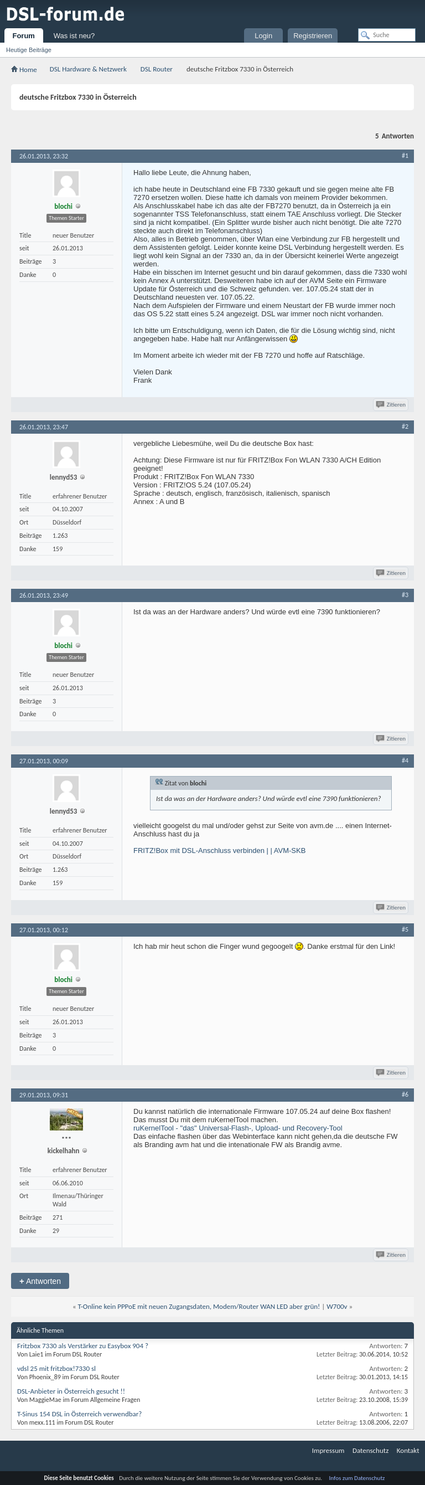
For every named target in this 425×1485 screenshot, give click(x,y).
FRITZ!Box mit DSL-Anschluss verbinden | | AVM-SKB (219, 850)
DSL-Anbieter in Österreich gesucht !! (71, 1391)
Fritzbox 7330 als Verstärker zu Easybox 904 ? (82, 1346)
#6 (405, 1094)
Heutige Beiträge (28, 50)
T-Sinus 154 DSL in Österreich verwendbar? (79, 1414)
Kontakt (408, 1450)
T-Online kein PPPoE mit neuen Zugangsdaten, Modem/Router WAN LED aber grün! (199, 1306)
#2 (405, 426)
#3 (405, 595)
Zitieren (391, 404)
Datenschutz (370, 1450)
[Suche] (387, 35)
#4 (405, 760)
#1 (405, 156)
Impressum (328, 1450)
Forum (23, 36)
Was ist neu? (74, 36)
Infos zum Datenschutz (357, 1478)
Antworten (40, 1281)
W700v (336, 1306)
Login (263, 36)
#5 (405, 929)
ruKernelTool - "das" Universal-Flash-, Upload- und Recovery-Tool (238, 1128)
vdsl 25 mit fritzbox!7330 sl (56, 1368)
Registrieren (312, 36)
